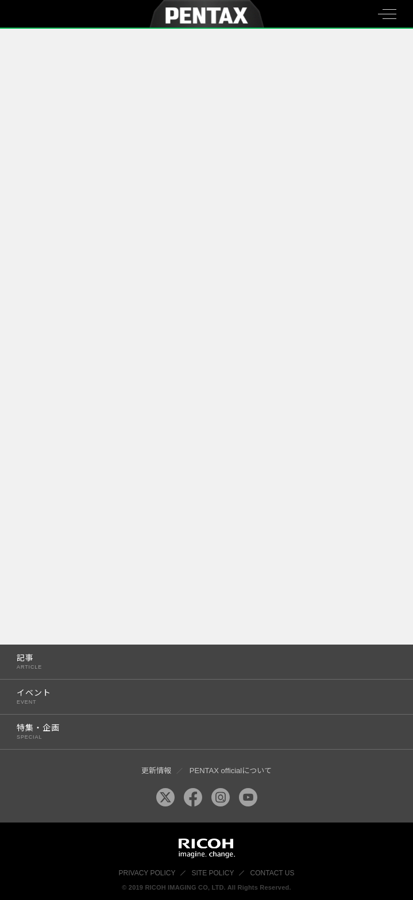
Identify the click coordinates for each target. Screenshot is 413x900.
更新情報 (156, 770)
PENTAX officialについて (231, 770)
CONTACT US (272, 873)
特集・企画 (195, 731)
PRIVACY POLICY (147, 873)
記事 (195, 661)
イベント (195, 696)
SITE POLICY (213, 873)
